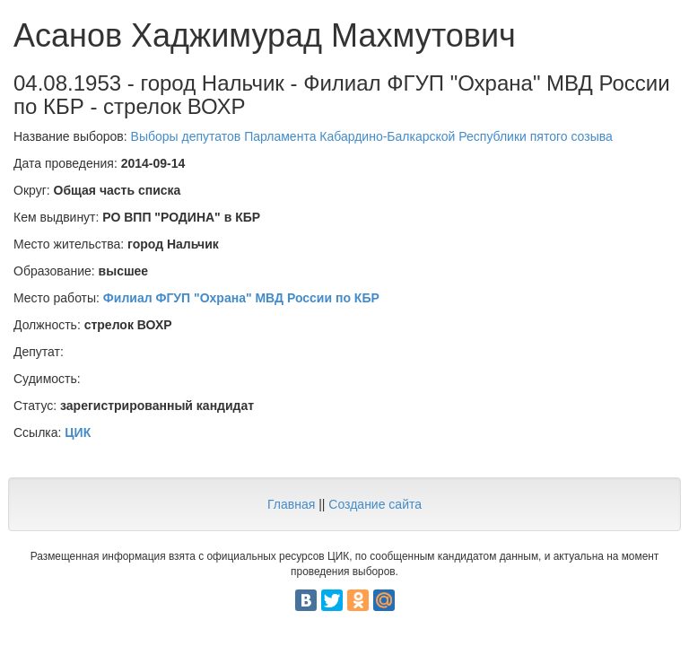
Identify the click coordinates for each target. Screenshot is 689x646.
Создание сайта (375, 504)
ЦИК (78, 432)
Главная (291, 504)
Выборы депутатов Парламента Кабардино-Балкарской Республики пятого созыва (372, 136)
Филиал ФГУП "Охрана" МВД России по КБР (241, 298)
